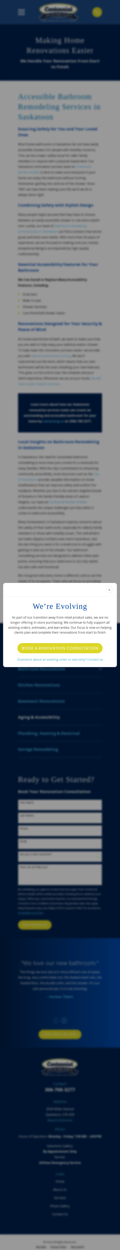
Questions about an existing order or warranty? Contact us (60, 659)
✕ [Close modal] (109, 590)
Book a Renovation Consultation (60, 648)
